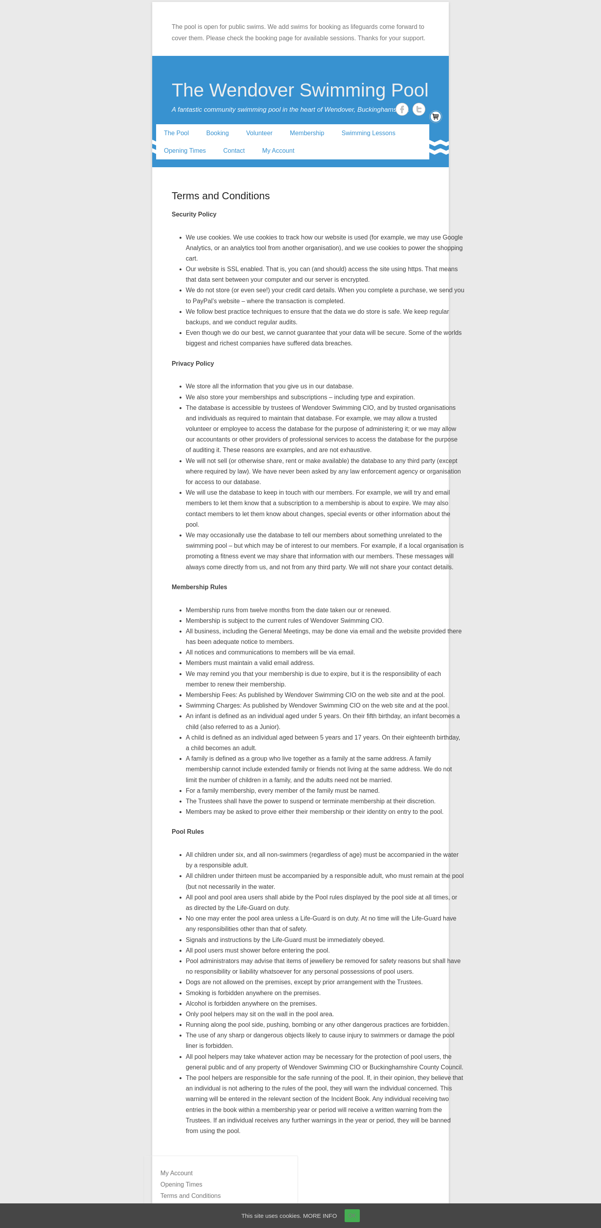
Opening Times (185, 150)
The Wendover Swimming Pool (300, 90)
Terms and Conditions (221, 196)
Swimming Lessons (368, 133)
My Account (278, 150)
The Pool (176, 133)
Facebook (402, 109)
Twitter (419, 109)
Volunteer (259, 133)
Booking (217, 133)
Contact (234, 150)
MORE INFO (321, 1215)
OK (354, 1215)
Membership (307, 133)
